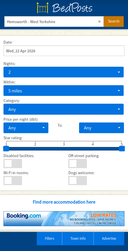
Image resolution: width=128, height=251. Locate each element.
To (60, 125)
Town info (78, 238)
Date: (7, 42)
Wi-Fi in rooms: (16, 172)
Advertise (109, 238)
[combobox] (63, 72)
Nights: (9, 63)
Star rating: (12, 137)
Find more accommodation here (64, 202)
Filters (49, 238)
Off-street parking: (83, 155)
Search (114, 21)
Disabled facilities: (18, 155)
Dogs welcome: (81, 172)
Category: (11, 100)
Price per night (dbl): (20, 119)
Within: (9, 82)
